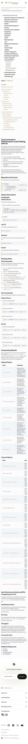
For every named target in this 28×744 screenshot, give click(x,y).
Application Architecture (10, 19)
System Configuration (10, 51)
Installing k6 (6, 91)
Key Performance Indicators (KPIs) (12, 118)
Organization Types (9, 74)
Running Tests (5, 101)
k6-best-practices (7, 652)
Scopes (6, 45)
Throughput (7, 125)
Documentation (4, 7)
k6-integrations (7, 653)
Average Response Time (10, 120)
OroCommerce (7, 688)
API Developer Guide (9, 72)
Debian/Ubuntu (8, 93)
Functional (8, 66)
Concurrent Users (9, 127)
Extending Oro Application (11, 55)
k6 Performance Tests (10, 68)
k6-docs (5, 649)
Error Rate (6, 123)
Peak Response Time (10, 122)
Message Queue (8, 39)
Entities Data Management (11, 25)
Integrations (7, 31)
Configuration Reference (10, 53)
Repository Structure (7, 87)
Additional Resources (9, 129)
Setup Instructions (6, 89)
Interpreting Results (6, 112)
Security (6, 27)
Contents (3, 84)
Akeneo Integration (9, 57)
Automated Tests (4, 9)
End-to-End (8, 61)
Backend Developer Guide (20, 7)
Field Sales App (8, 76)
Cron (5, 41)
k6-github (5, 650)
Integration (8, 64)
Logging (6, 49)
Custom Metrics (7, 116)
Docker (6, 99)
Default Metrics (7, 114)
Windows (6, 97)
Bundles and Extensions (10, 21)
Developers (11, 7)
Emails (6, 37)
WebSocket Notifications (10, 43)
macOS (6, 95)
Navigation (7, 35)
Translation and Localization (11, 29)
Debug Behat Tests (10, 70)
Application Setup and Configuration (13, 17)
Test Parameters (7, 103)
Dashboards (7, 33)
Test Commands (7, 105)
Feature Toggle (8, 47)
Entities (6, 23)
